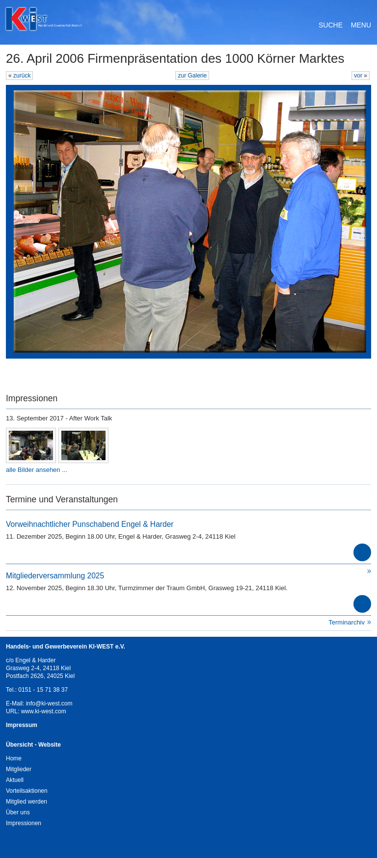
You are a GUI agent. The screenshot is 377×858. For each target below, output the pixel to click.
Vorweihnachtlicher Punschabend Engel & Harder (90, 524)
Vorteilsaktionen (27, 790)
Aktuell (15, 780)
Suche (331, 24)
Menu (361, 24)
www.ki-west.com (43, 711)
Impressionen (23, 823)
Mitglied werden (26, 801)
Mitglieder (18, 769)
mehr (362, 552)
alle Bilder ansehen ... (36, 469)
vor (359, 75)
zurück (21, 75)
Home (14, 758)
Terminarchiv (346, 622)
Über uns (18, 812)
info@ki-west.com (49, 703)
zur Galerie (192, 75)
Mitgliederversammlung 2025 (55, 576)
